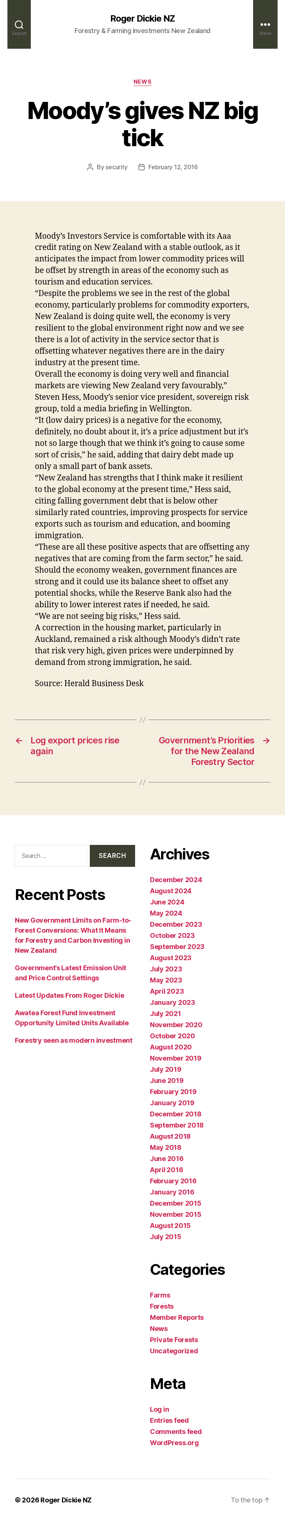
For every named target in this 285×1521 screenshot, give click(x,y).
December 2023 (176, 924)
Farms (160, 1295)
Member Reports (177, 1317)
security (116, 167)
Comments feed (176, 1431)
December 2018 (176, 1114)
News (142, 81)
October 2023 (172, 935)
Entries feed (169, 1420)
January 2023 (172, 1002)
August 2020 (171, 1047)
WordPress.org (174, 1443)
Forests (162, 1306)
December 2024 (176, 880)
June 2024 (167, 902)
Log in (159, 1409)
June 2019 (167, 1080)
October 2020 (172, 1036)
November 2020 (176, 1025)
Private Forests (174, 1340)
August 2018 (170, 1136)
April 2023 (167, 991)
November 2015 (176, 1214)
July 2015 (165, 1237)
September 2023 (177, 947)
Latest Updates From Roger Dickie (69, 995)
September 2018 (177, 1125)
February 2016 (173, 1181)
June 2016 (167, 1159)
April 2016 (166, 1170)
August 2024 (170, 891)
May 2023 (166, 980)
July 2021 (165, 1013)
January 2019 (172, 1103)
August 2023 (170, 958)
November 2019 (176, 1058)
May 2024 (166, 913)
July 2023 (166, 969)
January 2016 (172, 1192)
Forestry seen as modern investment (73, 1040)
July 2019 (165, 1069)
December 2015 (176, 1203)
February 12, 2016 (172, 167)
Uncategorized (174, 1351)
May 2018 (165, 1147)
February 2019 (173, 1092)
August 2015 (170, 1225)
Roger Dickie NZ (142, 18)
